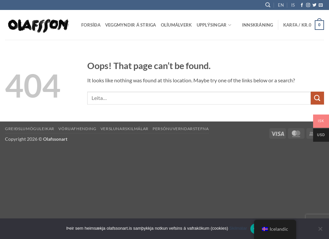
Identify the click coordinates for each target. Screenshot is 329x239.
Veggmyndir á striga (130, 25)
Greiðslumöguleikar (29, 128)
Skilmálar (238, 228)
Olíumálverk (176, 25)
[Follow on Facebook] (302, 5)
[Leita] (267, 5)
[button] (257, 25)
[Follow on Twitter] (314, 5)
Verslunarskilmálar (124, 128)
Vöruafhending (77, 128)
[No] (320, 230)
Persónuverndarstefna (181, 128)
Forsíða (90, 25)
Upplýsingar (214, 25)
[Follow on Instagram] (308, 5)
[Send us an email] (321, 5)
